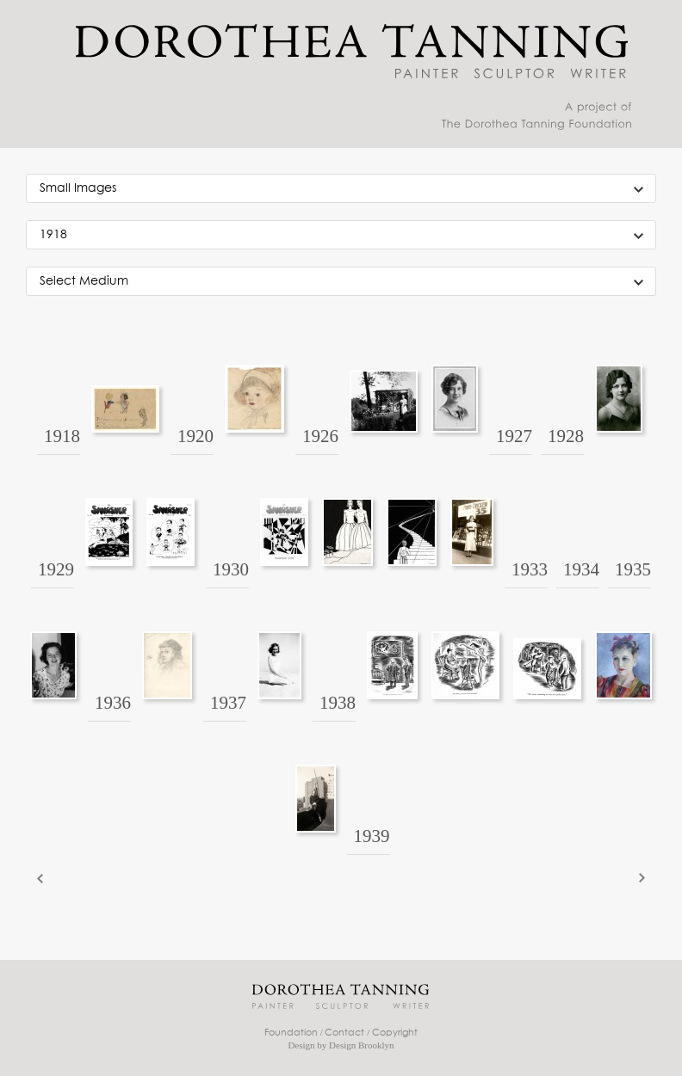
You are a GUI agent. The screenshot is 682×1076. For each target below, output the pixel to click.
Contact (344, 1032)
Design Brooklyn (361, 1045)
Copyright (395, 1032)
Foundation (291, 1032)
